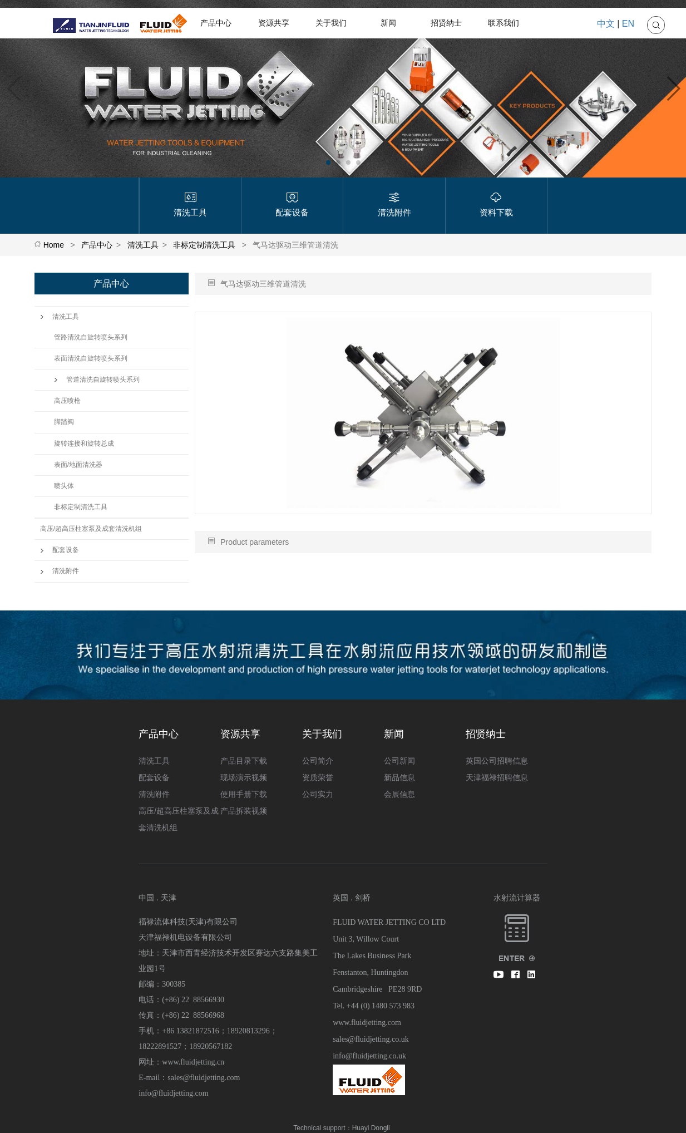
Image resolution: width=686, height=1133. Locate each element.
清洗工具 (143, 244)
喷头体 (64, 486)
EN (628, 23)
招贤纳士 (446, 22)
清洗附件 (59, 571)
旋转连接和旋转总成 (84, 443)
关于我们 (331, 22)
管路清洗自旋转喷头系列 (90, 337)
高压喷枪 (67, 401)
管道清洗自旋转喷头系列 (97, 379)
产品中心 (215, 22)
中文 (606, 23)
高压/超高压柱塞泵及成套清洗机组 (91, 529)
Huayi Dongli (371, 1128)
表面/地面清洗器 (78, 465)
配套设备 (59, 550)
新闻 (388, 22)
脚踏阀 (64, 422)
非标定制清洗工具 (204, 244)
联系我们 (503, 22)
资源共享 (273, 22)
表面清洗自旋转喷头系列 (90, 358)
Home (53, 244)
